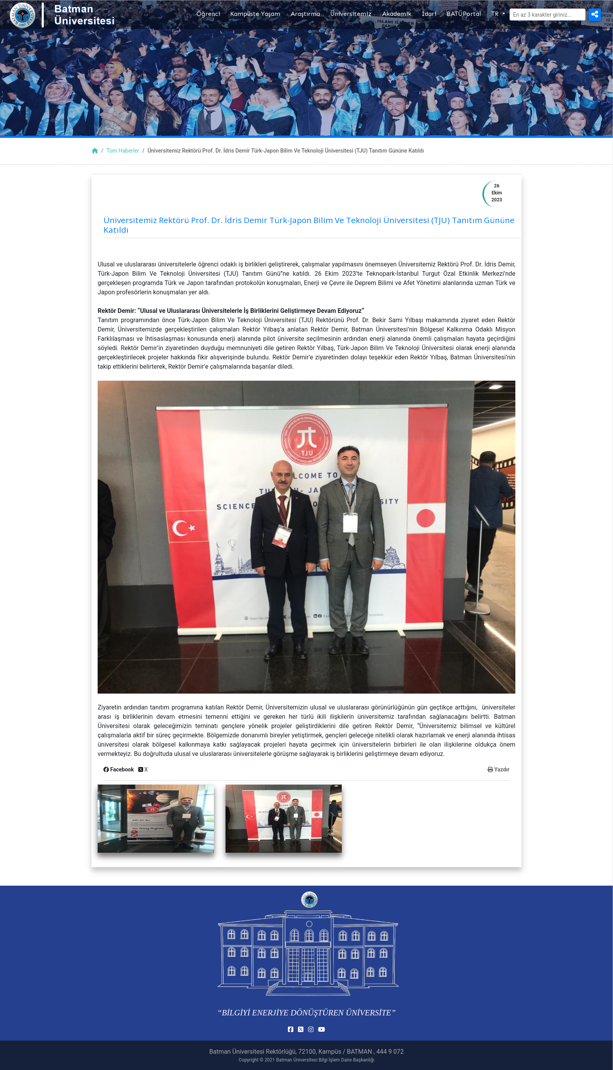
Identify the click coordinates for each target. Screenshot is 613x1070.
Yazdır (498, 769)
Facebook (119, 769)
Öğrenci (208, 13)
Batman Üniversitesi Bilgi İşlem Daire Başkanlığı (325, 1060)
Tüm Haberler (123, 151)
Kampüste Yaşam (255, 13)
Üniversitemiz (351, 13)
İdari (429, 13)
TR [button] (496, 13)
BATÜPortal (463, 13)
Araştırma (305, 13)
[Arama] (547, 15)
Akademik (397, 13)
